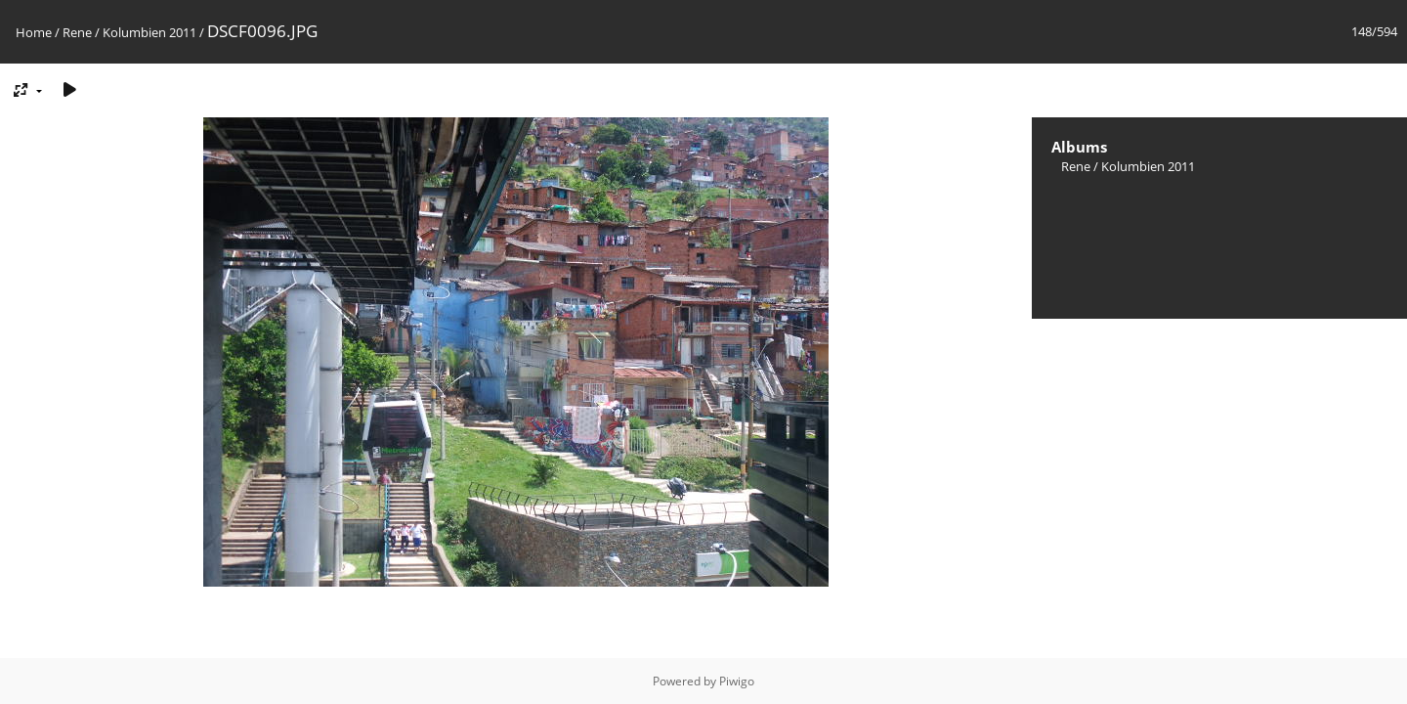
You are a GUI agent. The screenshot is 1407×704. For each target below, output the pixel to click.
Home (34, 32)
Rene (77, 32)
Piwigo (736, 681)
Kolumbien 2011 (149, 32)
